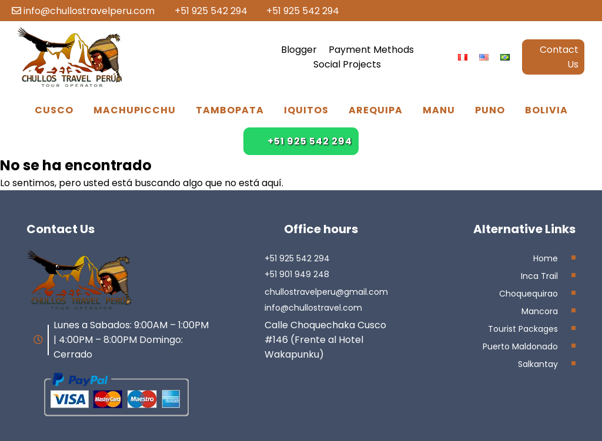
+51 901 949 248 (297, 274)
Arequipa (376, 110)
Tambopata (230, 110)
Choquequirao (528, 293)
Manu (439, 110)
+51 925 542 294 (205, 11)
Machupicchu (134, 110)
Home (545, 258)
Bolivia (546, 110)
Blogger (299, 49)
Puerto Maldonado (520, 346)
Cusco (54, 110)
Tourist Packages (523, 329)
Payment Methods (371, 49)
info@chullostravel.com (313, 308)
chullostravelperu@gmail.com (326, 292)
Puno (490, 110)
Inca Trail (539, 276)
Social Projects (347, 64)
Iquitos (306, 110)
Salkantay (538, 364)
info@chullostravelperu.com (83, 11)
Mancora (539, 311)
